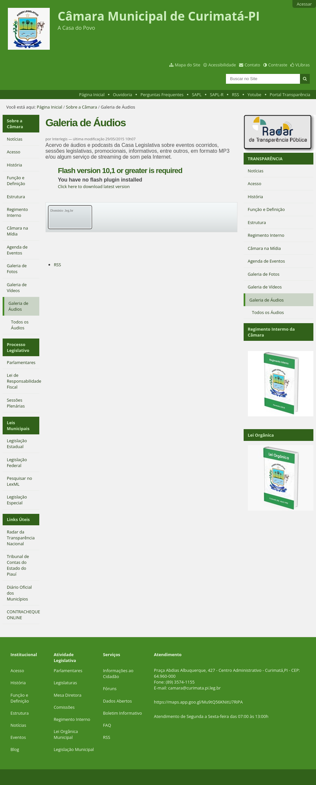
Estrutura (19, 713)
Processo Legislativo (18, 347)
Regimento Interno (72, 719)
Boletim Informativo (122, 713)
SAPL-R (217, 94)
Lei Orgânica (261, 435)
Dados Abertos (117, 701)
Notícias (18, 725)
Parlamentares (68, 670)
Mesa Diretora (68, 695)
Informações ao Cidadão (118, 673)
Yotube (254, 94)
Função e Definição (19, 698)
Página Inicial (92, 94)
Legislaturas (65, 683)
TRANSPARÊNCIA (265, 159)
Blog (14, 749)
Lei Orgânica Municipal (66, 734)
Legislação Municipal (74, 749)
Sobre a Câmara (81, 107)
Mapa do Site (187, 65)
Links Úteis (18, 519)
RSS (235, 94)
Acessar (304, 4)
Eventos (18, 737)
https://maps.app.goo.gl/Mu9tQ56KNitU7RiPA (198, 702)
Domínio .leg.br (61, 210)
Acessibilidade (222, 65)
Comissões (64, 707)
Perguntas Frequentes (161, 94)
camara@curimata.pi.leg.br (194, 688)
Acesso (17, 670)
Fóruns (110, 688)
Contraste (277, 65)
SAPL (197, 94)
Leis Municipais (18, 425)
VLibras (302, 65)
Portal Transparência (290, 94)
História (18, 683)
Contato (252, 65)
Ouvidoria (122, 94)
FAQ (107, 725)
